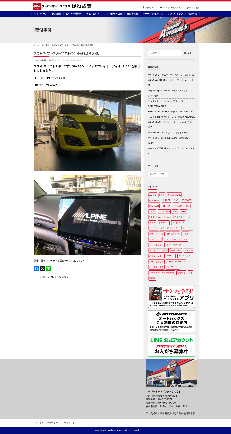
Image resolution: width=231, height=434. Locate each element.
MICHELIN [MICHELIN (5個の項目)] (154, 206)
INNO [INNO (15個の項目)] (176, 200)
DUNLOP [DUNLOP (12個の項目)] (166, 200)
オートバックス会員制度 (169, 7)
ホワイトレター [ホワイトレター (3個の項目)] (156, 256)
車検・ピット (92, 13)
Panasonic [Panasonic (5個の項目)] (166, 206)
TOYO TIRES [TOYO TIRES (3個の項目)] (164, 211)
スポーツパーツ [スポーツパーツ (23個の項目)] (156, 234)
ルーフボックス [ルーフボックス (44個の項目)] (156, 267)
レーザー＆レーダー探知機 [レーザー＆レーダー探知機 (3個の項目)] (161, 272)
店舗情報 (192, 13)
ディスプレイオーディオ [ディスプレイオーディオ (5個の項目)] (176, 239)
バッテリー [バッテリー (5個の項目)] (176, 250)
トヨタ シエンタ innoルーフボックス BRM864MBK (171, 117)
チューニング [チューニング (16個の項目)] (155, 239)
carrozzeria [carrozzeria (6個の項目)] (154, 200)
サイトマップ (70, 422)
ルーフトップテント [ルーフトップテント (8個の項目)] (176, 261)
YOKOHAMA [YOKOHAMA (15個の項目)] (155, 217)
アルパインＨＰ (59, 78)
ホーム (36, 45)
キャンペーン (40, 13)
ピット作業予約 (73, 13)
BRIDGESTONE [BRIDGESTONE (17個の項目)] (174, 195)
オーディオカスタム (153, 13)
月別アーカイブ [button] (157, 174)
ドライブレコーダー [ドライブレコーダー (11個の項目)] (158, 250)
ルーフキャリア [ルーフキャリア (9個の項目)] (156, 261)
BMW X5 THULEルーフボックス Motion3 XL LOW (170, 111)
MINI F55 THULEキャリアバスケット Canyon (168, 132)
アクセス (149, 7)
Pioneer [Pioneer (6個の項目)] (178, 206)
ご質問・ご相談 (192, 7)
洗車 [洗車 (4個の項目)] (190, 272)
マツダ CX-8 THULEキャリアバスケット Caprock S (171, 75)
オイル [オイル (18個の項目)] (152, 222)
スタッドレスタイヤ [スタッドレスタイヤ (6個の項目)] (170, 228)
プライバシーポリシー (47, 422)
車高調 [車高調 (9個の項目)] (152, 278)
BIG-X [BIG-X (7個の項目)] (161, 195)
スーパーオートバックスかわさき (63, 6)
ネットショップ (175, 13)
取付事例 (45, 45)
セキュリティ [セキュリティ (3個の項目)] (173, 234)
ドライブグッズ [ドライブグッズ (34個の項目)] (174, 245)
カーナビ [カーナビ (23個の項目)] (153, 228)
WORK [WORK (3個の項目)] (183, 211)
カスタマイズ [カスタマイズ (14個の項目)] (178, 222)
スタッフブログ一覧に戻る (54, 276)
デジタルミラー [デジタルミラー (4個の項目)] (156, 245)
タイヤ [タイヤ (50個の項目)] (185, 234)
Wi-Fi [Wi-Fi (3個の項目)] (175, 211)
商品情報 (56, 13)
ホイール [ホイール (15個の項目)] (188, 250)
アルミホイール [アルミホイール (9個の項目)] (181, 217)
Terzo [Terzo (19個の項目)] (187, 206)
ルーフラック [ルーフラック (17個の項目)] (173, 267)
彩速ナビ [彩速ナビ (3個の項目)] (181, 272)
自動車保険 (132, 13)
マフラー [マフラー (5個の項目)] (171, 256)
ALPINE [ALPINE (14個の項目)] (152, 195)
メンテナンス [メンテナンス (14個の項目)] (184, 256)
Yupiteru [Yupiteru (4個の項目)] (167, 217)
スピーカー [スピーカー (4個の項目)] (187, 228)
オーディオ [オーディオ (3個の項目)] (164, 222)
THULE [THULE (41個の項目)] (152, 211)
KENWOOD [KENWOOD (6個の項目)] (187, 200)
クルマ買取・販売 (113, 13)
